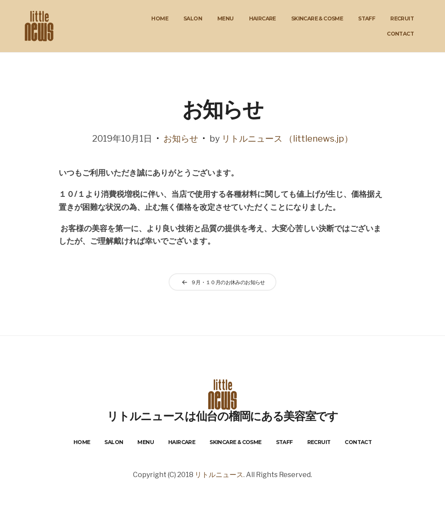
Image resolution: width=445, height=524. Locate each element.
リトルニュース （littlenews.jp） (287, 138)
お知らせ (180, 138)
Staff (366, 18)
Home (159, 18)
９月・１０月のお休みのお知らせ (228, 282)
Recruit (402, 18)
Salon (192, 18)
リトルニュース (219, 475)
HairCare (262, 18)
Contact (400, 33)
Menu (225, 18)
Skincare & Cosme (317, 18)
